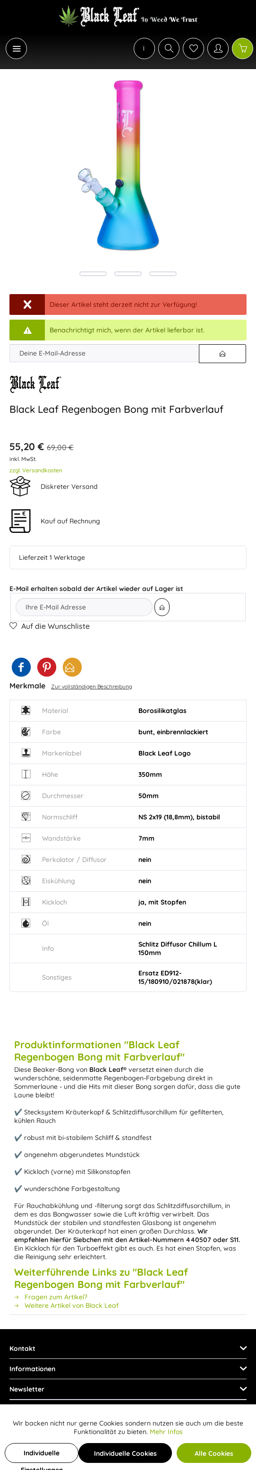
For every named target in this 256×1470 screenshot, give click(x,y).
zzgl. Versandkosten (35, 470)
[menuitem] (11, 48)
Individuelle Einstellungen (42, 1456)
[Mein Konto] (218, 48)
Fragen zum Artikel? (50, 1297)
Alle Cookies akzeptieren (214, 1456)
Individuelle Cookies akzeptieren (125, 1456)
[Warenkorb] (242, 48)
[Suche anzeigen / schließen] (168, 48)
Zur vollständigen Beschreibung (91, 686)
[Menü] (16, 48)
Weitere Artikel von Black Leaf (66, 1305)
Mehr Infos (166, 1431)
